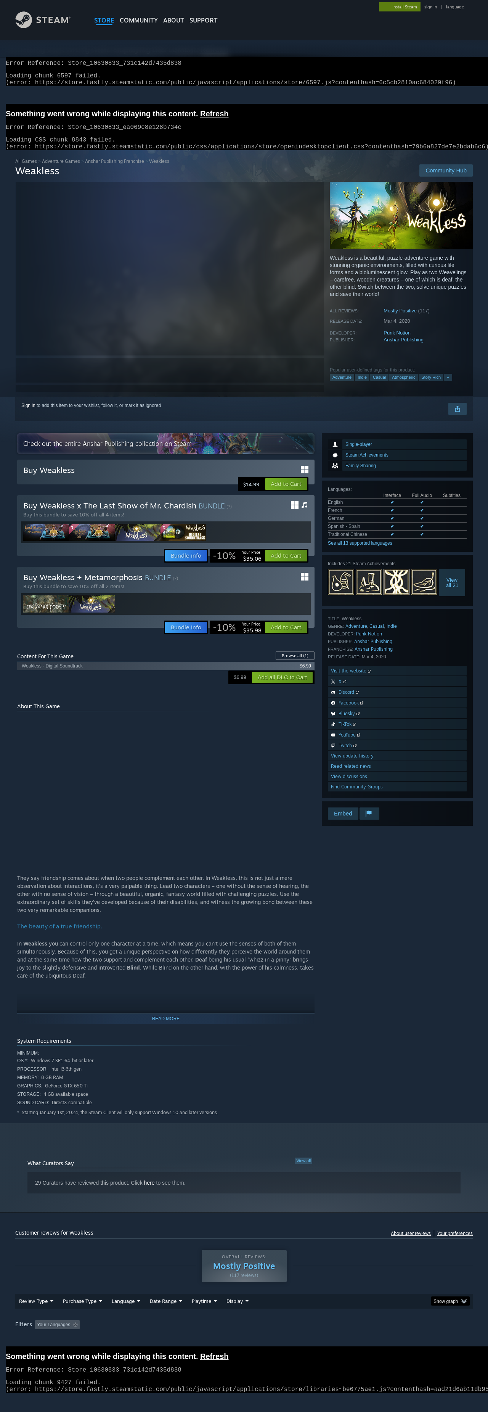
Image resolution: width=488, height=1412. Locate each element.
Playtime (201, 1315)
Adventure (342, 386)
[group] (244, 1340)
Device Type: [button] (406, 1339)
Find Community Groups (357, 796)
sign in (430, 7)
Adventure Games (61, 170)
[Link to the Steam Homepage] (48, 26)
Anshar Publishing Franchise (114, 170)
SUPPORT (203, 20)
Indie (362, 386)
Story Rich (431, 386)
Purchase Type (79, 1315)
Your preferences (455, 1242)
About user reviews (411, 1242)
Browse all (295, 664)
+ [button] (448, 386)
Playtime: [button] (189, 1339)
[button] (286, 493)
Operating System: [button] (308, 1339)
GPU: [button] (373, 1339)
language (455, 7)
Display (234, 1315)
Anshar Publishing (404, 349)
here (149, 1192)
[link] (237, 565)
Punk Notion (397, 342)
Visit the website (351, 680)
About (173, 20)
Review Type (33, 1315)
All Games (26, 170)
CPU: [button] (347, 1339)
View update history (352, 765)
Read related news (351, 775)
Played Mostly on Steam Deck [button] (244, 1339)
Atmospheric (403, 386)
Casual (379, 386)
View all (303, 1170)
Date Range (163, 1315)
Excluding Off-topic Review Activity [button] (131, 1339)
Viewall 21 (452, 591)
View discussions (349, 785)
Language (123, 1315)
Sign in (28, 414)
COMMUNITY (139, 20)
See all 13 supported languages (360, 552)
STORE (104, 20)
